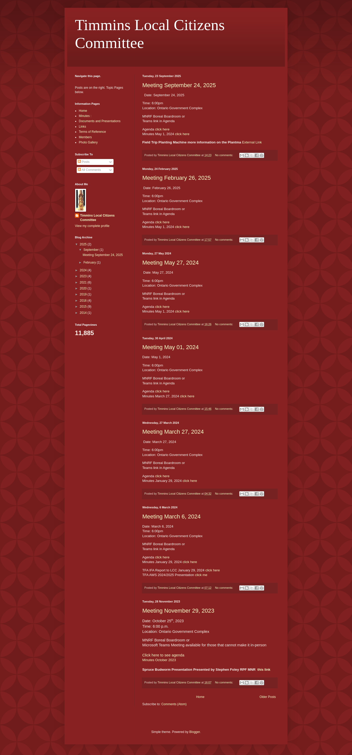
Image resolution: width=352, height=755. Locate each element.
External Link (252, 142)
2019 (84, 294)
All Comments (89, 170)
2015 (84, 306)
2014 (84, 313)
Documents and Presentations (100, 121)
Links (82, 126)
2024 (84, 270)
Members (85, 137)
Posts (83, 162)
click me (201, 575)
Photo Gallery (88, 142)
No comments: (224, 155)
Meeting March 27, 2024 (173, 431)
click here (162, 129)
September (91, 250)
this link (263, 669)
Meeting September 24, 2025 (179, 85)
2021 (84, 282)
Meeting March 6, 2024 (171, 516)
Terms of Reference (92, 132)
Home (200, 697)
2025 (84, 244)
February (90, 262)
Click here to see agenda (163, 655)
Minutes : (85, 116)
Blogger (194, 732)
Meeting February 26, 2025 (176, 178)
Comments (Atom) (173, 704)
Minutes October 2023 (159, 660)
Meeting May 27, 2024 (170, 262)
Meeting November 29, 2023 (178, 610)
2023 (84, 276)
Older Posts (267, 697)
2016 (84, 300)
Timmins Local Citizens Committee (97, 218)
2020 (84, 288)
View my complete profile (92, 226)
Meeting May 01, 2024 (170, 347)
